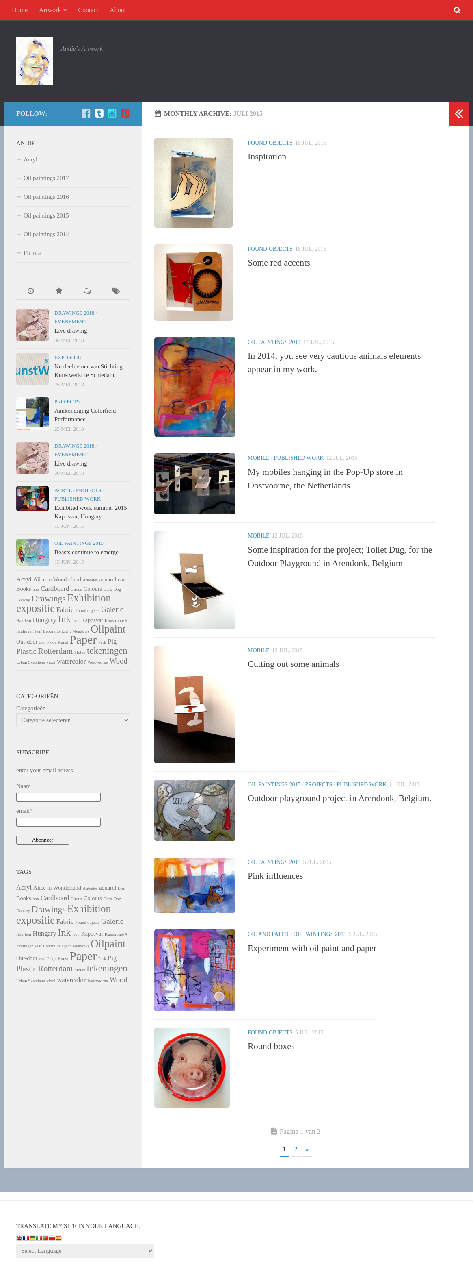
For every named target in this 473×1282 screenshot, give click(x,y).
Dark (108, 589)
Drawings (49, 598)
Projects (318, 784)
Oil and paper (268, 934)
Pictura (32, 253)
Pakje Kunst (57, 642)
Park (102, 642)
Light (66, 631)
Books (23, 588)
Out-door (26, 641)
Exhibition (89, 598)
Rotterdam (55, 650)
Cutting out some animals (293, 664)
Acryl (30, 159)
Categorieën (30, 708)
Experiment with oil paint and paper (312, 948)
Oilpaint (108, 629)
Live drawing (70, 330)
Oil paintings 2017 (46, 178)
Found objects (270, 143)
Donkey (23, 600)
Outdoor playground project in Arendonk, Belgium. (340, 798)
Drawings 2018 (74, 313)
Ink (64, 619)
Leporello (51, 631)
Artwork (50, 10)
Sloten (79, 652)
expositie (35, 608)
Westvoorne (97, 662)
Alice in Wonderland (57, 579)
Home (20, 10)
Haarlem (23, 620)
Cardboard (55, 588)
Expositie (67, 357)
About (118, 10)
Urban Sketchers (30, 662)
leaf (38, 631)
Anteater (90, 580)
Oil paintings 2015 (274, 784)
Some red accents (279, 262)
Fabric (65, 610)
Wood (118, 661)
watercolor (71, 661)
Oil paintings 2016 (46, 197)
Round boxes (271, 1046)
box (35, 589)
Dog (117, 589)
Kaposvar (92, 620)
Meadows (80, 631)
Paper (83, 639)
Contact (88, 10)
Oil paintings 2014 (274, 342)
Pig (112, 641)
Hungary (44, 620)
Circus (76, 589)
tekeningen (107, 651)
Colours (93, 588)
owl (42, 642)
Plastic (26, 651)
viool (50, 662)
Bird (121, 580)
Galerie (112, 609)
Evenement (70, 321)
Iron (76, 620)
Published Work (299, 458)
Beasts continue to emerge (86, 552)
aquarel (107, 579)
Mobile (259, 458)
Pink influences (275, 876)
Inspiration (267, 156)
